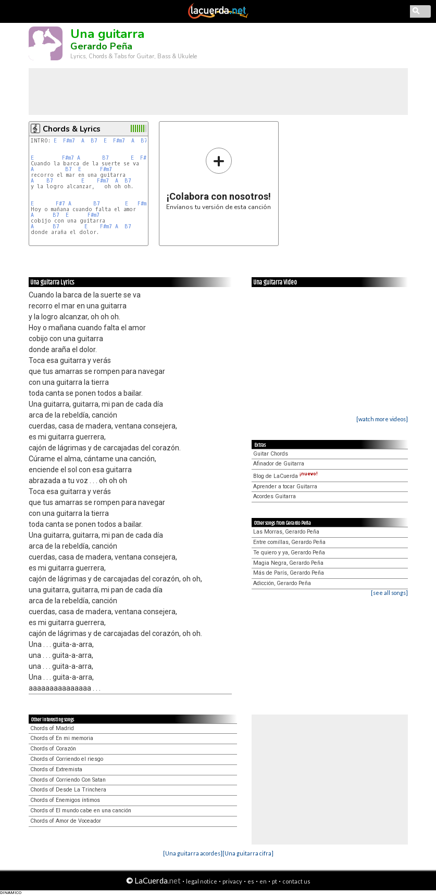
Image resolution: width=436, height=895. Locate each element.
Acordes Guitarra (274, 496)
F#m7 (69, 140)
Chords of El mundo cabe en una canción (80, 810)
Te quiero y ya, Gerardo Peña (289, 552)
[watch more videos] (382, 419)
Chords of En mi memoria (61, 738)
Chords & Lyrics (72, 129)
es (250, 881)
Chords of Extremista (56, 769)
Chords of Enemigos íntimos (65, 800)
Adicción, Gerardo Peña (282, 583)
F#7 (60, 203)
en (263, 881)
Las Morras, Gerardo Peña (286, 531)
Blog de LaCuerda (285, 476)
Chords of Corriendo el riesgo (66, 759)
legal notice (201, 881)
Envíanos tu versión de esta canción (218, 178)
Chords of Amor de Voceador (65, 821)
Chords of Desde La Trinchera (68, 789)
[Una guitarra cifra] (247, 853)
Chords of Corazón (53, 748)
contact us (296, 881)
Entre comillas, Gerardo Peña (289, 542)
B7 (94, 140)
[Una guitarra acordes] (192, 853)
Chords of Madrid (52, 728)
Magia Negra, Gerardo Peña (288, 563)
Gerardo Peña (101, 46)
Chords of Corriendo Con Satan (68, 779)
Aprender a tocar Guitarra (285, 486)
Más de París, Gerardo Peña (288, 572)
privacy (232, 881)
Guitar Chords (270, 453)
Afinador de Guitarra (278, 463)
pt (274, 881)
